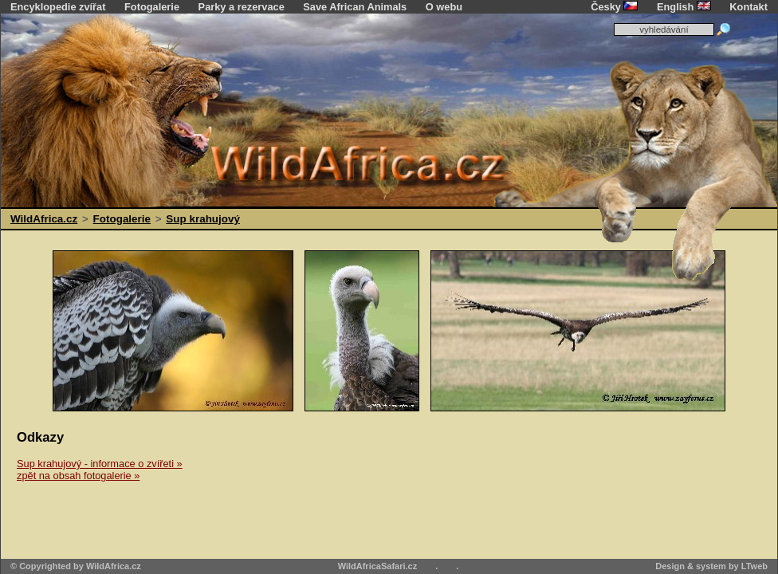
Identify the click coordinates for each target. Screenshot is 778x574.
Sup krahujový (203, 219)
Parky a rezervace (241, 7)
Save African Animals (355, 7)
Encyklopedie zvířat (57, 7)
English (684, 7)
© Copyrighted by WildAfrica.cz (75, 566)
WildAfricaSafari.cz (378, 566)
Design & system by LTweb (711, 566)
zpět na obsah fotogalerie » (78, 476)
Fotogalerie (151, 7)
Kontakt (748, 7)
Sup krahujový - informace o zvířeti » (100, 464)
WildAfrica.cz (43, 219)
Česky (614, 7)
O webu (444, 7)
